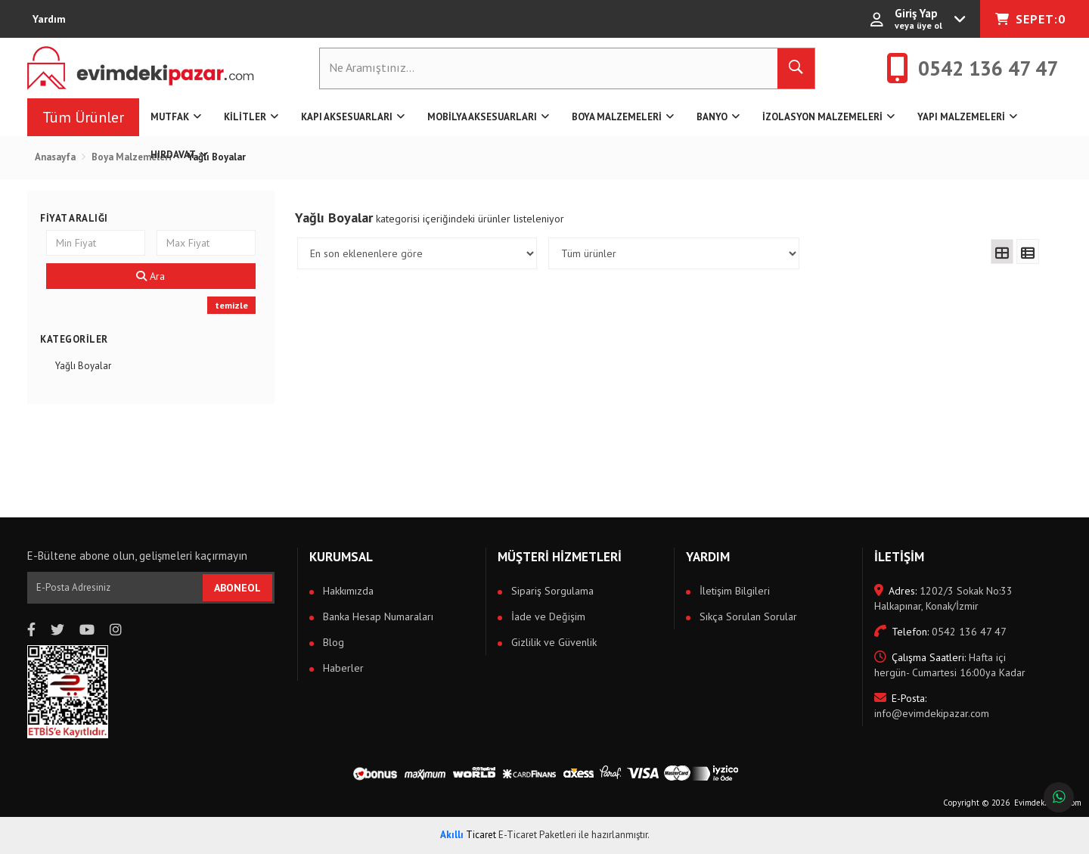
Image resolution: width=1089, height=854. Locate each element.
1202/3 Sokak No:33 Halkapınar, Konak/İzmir (943, 598)
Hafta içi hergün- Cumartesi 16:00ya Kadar (949, 665)
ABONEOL (237, 588)
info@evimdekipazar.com (931, 705)
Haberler (342, 668)
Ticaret (468, 834)
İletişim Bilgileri (733, 591)
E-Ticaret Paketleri (537, 834)
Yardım (49, 19)
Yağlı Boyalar (83, 365)
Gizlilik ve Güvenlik (552, 642)
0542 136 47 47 (940, 631)
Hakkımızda (347, 591)
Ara (150, 276)
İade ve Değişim (546, 616)
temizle (231, 305)
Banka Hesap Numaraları (376, 616)
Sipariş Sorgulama (551, 591)
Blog (332, 642)
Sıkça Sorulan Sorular (747, 616)
